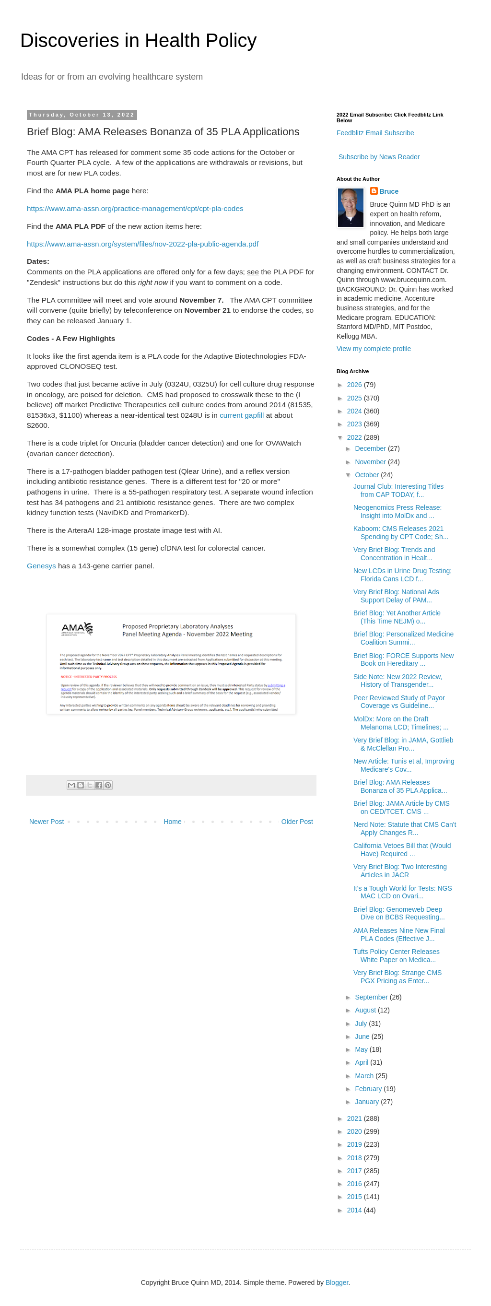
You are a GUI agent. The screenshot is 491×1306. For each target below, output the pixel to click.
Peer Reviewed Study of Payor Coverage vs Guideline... (399, 702)
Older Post (297, 821)
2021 (355, 1118)
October (368, 475)
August (366, 1010)
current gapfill (242, 415)
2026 (355, 384)
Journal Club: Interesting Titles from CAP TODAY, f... (398, 490)
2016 (355, 1184)
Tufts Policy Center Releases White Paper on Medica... (396, 956)
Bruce (389, 191)
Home (172, 821)
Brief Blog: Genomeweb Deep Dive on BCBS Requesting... (399, 913)
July (362, 1023)
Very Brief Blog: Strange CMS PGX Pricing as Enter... (397, 977)
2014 (355, 1210)
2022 (355, 437)
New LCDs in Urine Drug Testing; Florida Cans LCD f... (402, 575)
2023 (355, 424)
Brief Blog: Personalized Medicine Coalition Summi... (403, 638)
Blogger (337, 1282)
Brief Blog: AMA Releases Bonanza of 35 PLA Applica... (400, 786)
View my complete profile (374, 349)
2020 (355, 1131)
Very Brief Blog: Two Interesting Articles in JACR (400, 871)
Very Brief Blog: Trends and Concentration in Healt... (394, 554)
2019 (355, 1144)
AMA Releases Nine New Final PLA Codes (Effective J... (399, 934)
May (362, 1049)
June (363, 1036)
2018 (355, 1158)
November (371, 462)
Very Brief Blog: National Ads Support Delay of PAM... (396, 596)
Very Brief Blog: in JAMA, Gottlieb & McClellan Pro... (403, 744)
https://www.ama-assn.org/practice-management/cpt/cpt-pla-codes (135, 208)
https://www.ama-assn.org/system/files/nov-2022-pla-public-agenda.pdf (142, 244)
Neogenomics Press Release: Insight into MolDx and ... (397, 511)
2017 (355, 1171)
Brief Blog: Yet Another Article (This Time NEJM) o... (397, 617)
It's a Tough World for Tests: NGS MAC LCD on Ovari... (402, 892)
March (365, 1076)
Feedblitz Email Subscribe (375, 133)
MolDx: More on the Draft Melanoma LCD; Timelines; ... (401, 723)
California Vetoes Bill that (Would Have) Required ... (402, 850)
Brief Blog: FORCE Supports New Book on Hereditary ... (403, 660)
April (362, 1062)
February (369, 1089)
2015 (355, 1196)
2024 (355, 411)
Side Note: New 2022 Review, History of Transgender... (397, 681)
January (368, 1102)
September (372, 997)
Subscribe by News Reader (378, 157)
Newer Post (46, 821)
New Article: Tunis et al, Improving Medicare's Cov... (404, 765)
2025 (355, 398)
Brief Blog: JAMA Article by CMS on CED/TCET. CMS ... (401, 807)
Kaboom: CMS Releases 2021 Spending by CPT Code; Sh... (400, 533)
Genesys (41, 566)
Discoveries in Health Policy (138, 40)
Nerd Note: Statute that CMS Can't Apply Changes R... (404, 828)
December (371, 448)
